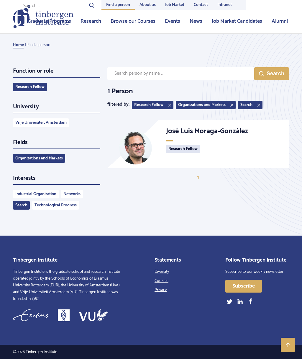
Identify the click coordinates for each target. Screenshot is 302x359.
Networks (72, 194)
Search (21, 205)
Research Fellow (30, 87)
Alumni (280, 21)
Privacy (161, 290)
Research (91, 21)
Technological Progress (56, 205)
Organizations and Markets (39, 158)
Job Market (174, 4)
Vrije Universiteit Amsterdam (41, 122)
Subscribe (243, 286)
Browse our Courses (133, 21)
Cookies (161, 281)
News (196, 21)
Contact (201, 4)
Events (172, 21)
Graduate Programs (49, 21)
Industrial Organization (35, 194)
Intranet (224, 4)
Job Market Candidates (237, 21)
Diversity (162, 271)
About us (147, 4)
